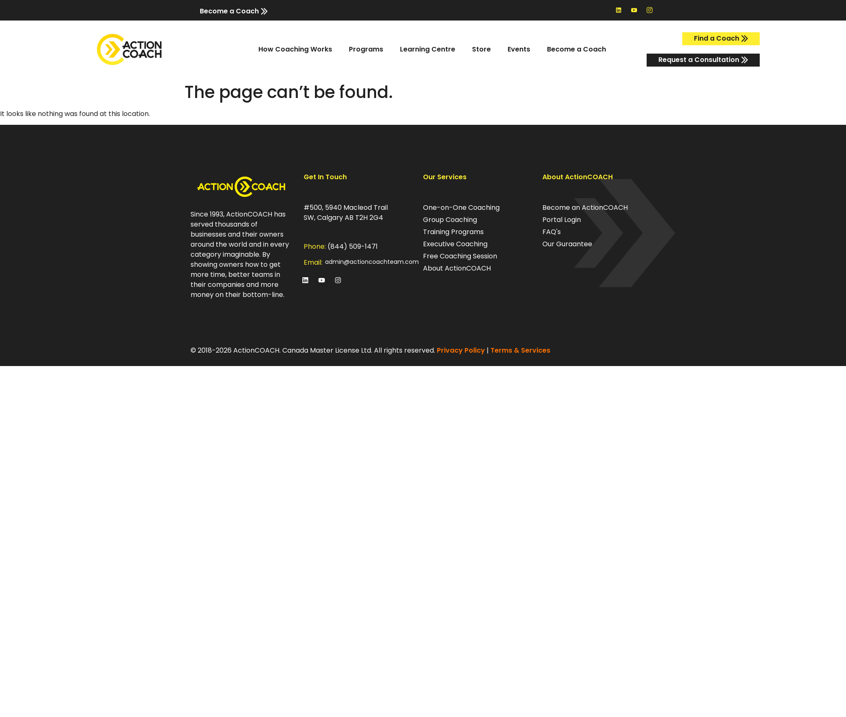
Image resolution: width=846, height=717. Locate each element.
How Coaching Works (295, 49)
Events (519, 49)
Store (481, 49)
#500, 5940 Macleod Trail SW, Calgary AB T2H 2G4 (346, 212)
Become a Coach (576, 49)
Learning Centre (427, 49)
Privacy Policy (461, 350)
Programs (366, 49)
